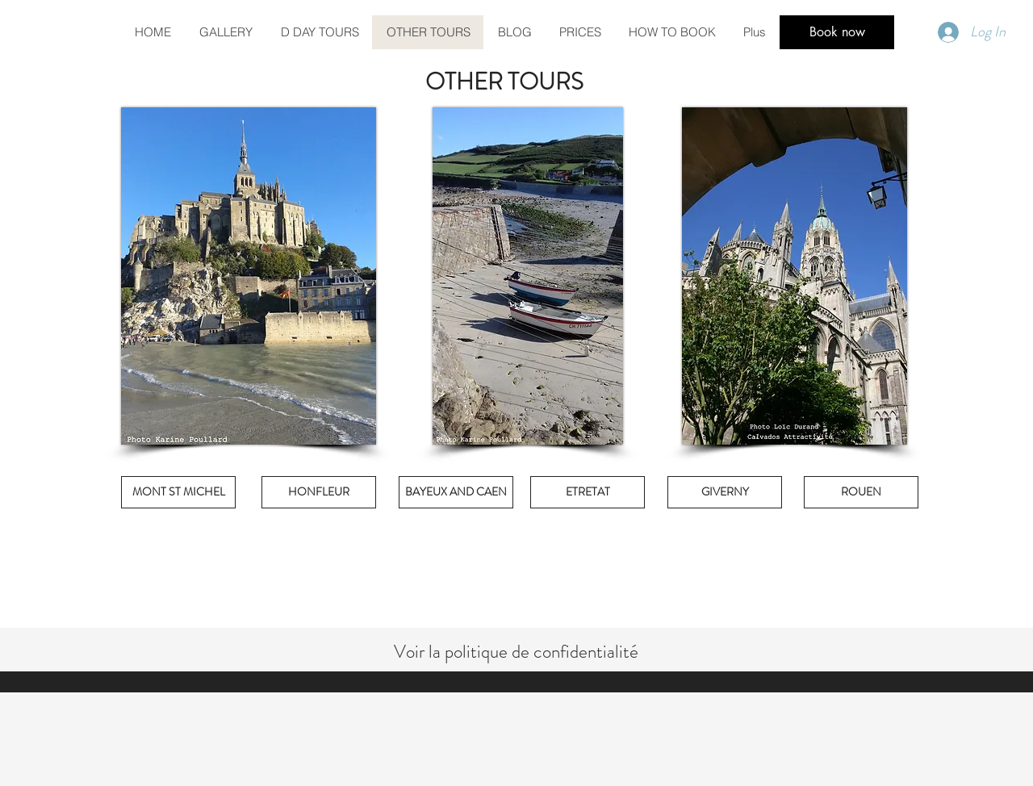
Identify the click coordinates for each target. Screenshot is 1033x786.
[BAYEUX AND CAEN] (456, 492)
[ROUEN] (861, 492)
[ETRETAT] (587, 492)
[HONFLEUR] (318, 492)
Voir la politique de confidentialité (516, 651)
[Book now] (837, 32)
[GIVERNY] (724, 492)
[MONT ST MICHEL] (178, 492)
